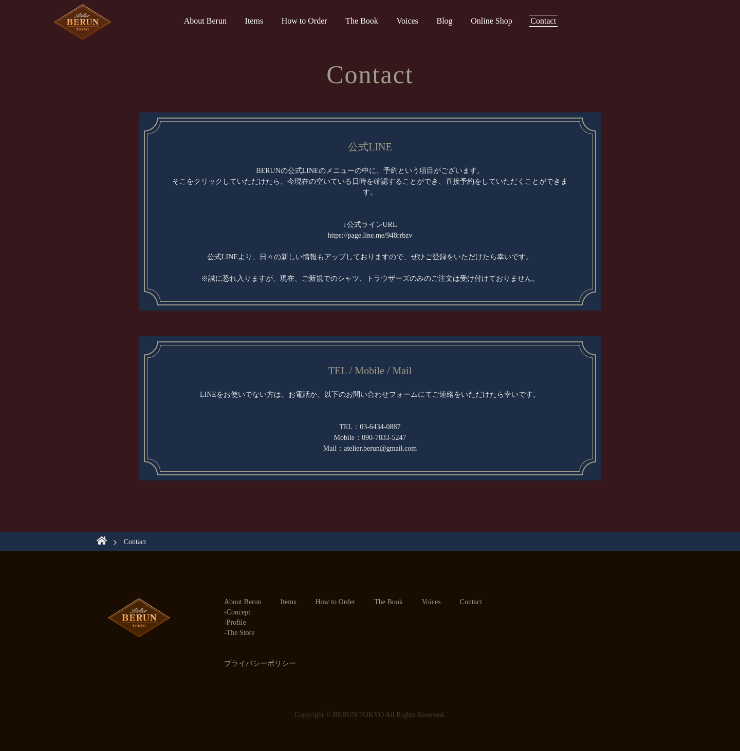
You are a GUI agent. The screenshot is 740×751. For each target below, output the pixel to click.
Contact (543, 20)
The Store (241, 633)
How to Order (304, 20)
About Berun (205, 20)
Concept (239, 612)
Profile (236, 622)
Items (254, 20)
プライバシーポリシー (260, 663)
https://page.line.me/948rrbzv (370, 235)
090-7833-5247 (384, 437)
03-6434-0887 (380, 427)
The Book (361, 20)
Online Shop (491, 20)
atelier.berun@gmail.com (380, 448)
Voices (407, 20)
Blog (444, 20)
